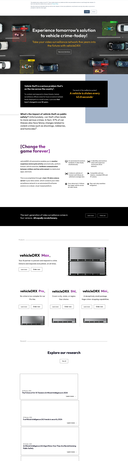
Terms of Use (66, 451)
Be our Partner (66, 444)
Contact (106, 441)
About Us (64, 446)
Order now (102, 216)
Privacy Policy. (55, 4)
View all (64, 362)
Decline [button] (93, 11)
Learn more (88, 216)
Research (106, 446)
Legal (75, 451)
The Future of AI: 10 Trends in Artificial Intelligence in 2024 (30, 396)
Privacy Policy (56, 451)
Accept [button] (86, 11)
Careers (64, 442)
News (105, 444)
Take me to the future (64, 52)
